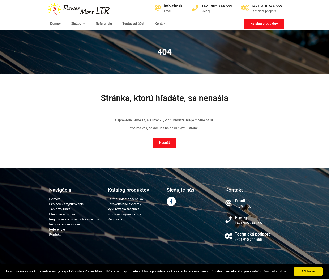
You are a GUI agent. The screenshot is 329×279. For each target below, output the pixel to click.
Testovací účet (133, 24)
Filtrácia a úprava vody (124, 214)
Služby (78, 23)
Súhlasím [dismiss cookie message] (308, 271)
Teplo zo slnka (59, 209)
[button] (264, 24)
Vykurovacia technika (124, 209)
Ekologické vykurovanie (66, 204)
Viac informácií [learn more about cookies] (275, 271)
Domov (55, 24)
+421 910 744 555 (248, 240)
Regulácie (115, 219)
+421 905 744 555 (248, 223)
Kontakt (161, 24)
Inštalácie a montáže (64, 224)
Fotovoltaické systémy (124, 204)
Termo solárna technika (125, 199)
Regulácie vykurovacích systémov (74, 219)
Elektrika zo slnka (62, 214)
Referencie (104, 24)
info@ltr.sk (243, 206)
